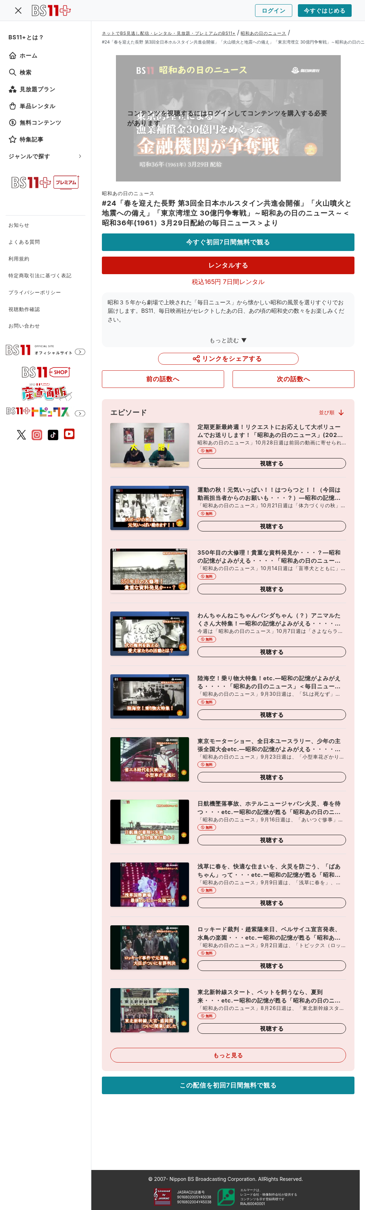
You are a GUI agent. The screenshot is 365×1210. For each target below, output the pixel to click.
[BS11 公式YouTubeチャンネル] (69, 435)
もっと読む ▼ (228, 340)
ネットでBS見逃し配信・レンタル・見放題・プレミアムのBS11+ (169, 33)
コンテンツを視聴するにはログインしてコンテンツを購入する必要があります (227, 118)
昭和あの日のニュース (263, 33)
